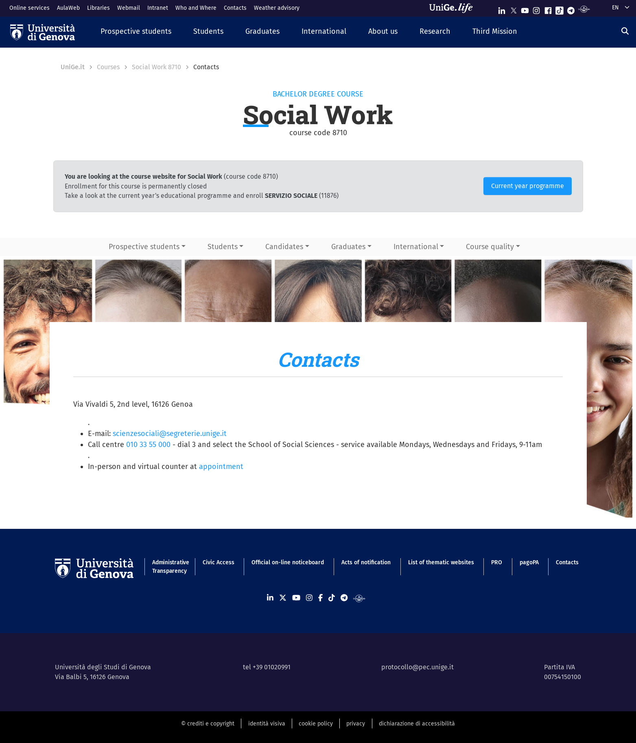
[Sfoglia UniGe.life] (453, 8)
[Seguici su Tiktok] (559, 9)
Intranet (157, 7)
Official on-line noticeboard (287, 562)
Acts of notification (366, 562)
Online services (29, 7)
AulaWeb (68, 7)
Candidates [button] (284, 246)
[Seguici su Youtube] (524, 9)
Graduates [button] (348, 246)
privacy (355, 723)
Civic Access (218, 562)
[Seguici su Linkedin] (501, 9)
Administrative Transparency (168, 566)
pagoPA (529, 562)
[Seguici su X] (513, 9)
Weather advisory (276, 7)
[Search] (625, 31)
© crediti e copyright (207, 723)
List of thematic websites (441, 562)
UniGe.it (73, 67)
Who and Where (195, 7)
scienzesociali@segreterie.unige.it (170, 433)
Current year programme (527, 186)
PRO (496, 562)
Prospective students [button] (144, 246)
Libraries (98, 7)
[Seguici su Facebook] (548, 9)
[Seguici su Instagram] (536, 9)
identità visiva (266, 723)
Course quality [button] (490, 246)
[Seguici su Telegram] (570, 9)
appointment (221, 466)
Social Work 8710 (156, 67)
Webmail (128, 7)
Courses (108, 67)
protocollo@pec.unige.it (417, 667)
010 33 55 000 (148, 444)
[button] (136, 32)
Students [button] (223, 246)
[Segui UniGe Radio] (584, 9)
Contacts (235, 7)
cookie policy (316, 723)
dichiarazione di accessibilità (417, 723)
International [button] (415, 246)
